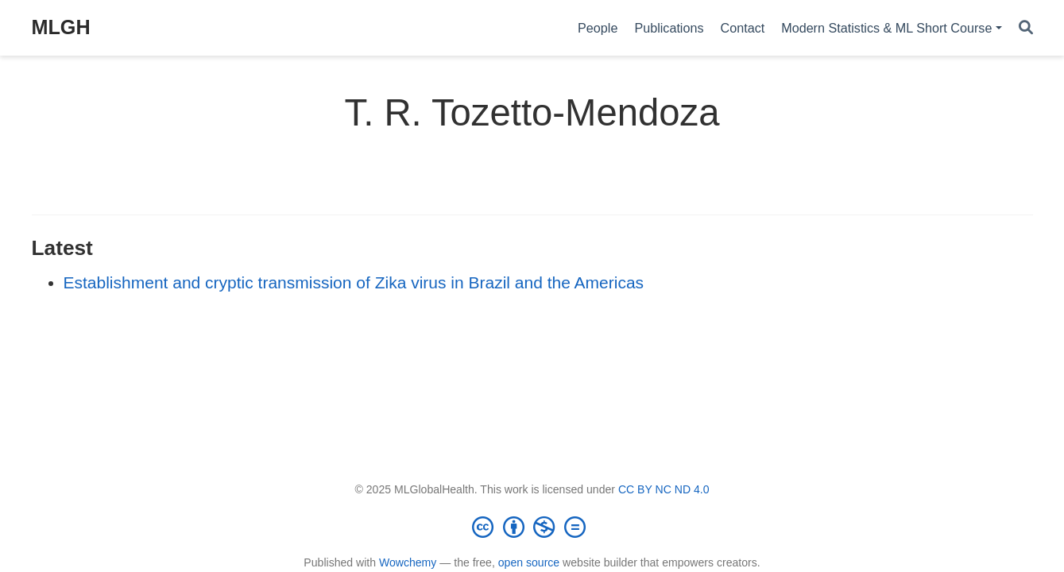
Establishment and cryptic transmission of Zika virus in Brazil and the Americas (354, 282)
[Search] (1026, 28)
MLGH (61, 27)
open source (528, 562)
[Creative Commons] (532, 526)
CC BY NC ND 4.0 (664, 489)
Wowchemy (407, 562)
